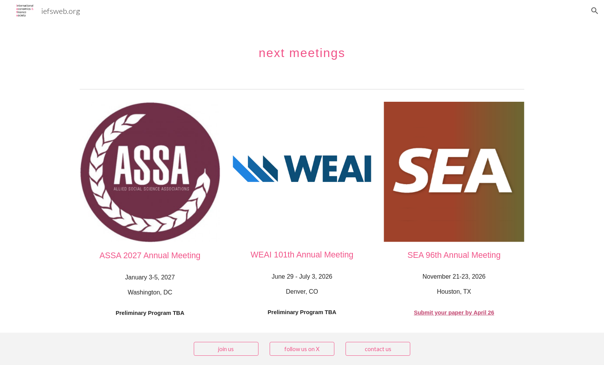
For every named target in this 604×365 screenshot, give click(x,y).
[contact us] (378, 349)
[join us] (226, 349)
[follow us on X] (302, 349)
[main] (301, 48)
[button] (595, 11)
